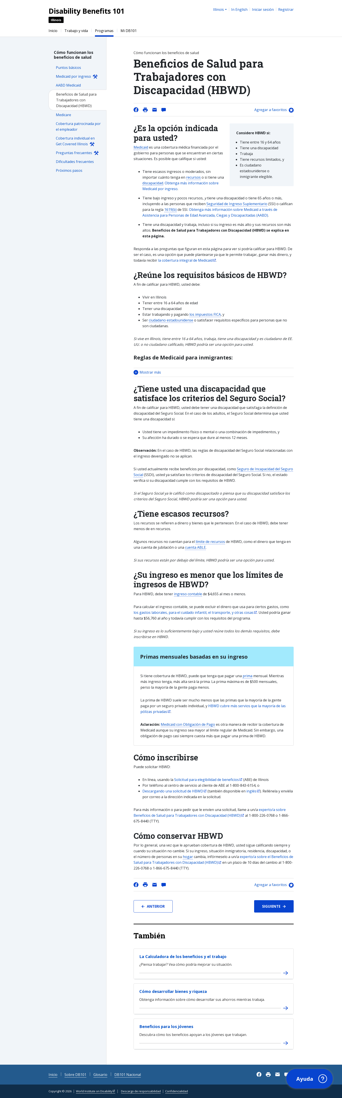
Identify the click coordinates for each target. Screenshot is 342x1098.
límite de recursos (210, 541)
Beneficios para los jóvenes (166, 1026)
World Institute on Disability (94, 1091)
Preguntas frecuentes (74, 152)
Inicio (53, 30)
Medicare (63, 114)
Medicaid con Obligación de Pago (188, 724)
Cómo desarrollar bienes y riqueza (173, 991)
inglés (251, 791)
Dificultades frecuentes (75, 161)
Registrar (286, 9)
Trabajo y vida (76, 30)
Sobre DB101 (75, 1074)
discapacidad (152, 183)
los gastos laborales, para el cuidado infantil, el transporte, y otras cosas (193, 612)
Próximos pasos (69, 170)
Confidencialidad (176, 1091)
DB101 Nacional (127, 1074)
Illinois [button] (218, 9)
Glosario (100, 1074)
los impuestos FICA (205, 314)
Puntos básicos (68, 67)
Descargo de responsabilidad (141, 1091)
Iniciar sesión (263, 9)
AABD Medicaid (68, 85)
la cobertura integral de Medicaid (185, 260)
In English (239, 9)
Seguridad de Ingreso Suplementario (236, 203)
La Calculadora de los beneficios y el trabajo (183, 956)
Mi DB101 (129, 30)
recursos (193, 177)
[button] (214, 372)
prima (247, 675)
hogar (188, 856)
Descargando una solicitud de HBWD (172, 791)
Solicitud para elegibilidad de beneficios (206, 779)
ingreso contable (188, 594)
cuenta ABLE (195, 547)
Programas (104, 30)
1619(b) (170, 209)
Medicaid (141, 147)
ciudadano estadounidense (171, 320)
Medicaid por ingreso (73, 76)
